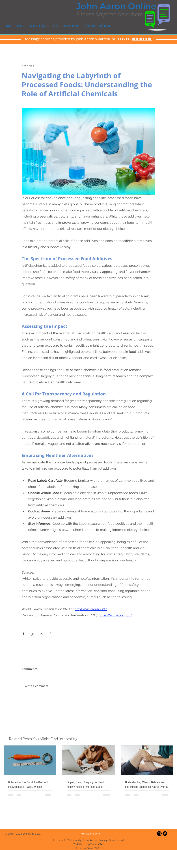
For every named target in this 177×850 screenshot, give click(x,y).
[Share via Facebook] (23, 634)
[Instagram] (159, 833)
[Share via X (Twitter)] (32, 634)
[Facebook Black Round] (165, 833)
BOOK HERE (142, 39)
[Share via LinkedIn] (41, 634)
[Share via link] (50, 634)
